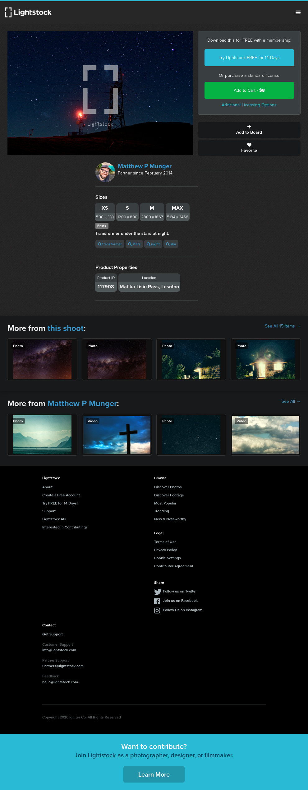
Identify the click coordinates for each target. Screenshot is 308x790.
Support (49, 511)
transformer (110, 244)
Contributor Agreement (173, 566)
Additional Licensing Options (249, 105)
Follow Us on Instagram (182, 609)
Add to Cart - (249, 90)
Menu (298, 12)
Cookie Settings (167, 557)
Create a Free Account (61, 495)
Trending (161, 511)
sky (171, 244)
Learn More (154, 774)
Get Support (52, 634)
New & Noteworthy (170, 519)
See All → (291, 401)
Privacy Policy (165, 549)
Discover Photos (168, 487)
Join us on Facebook (180, 600)
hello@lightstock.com (60, 682)
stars (134, 244)
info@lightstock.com (59, 650)
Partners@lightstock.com (63, 665)
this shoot (66, 328)
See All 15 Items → (283, 326)
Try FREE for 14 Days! (60, 503)
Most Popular (165, 503)
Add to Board (249, 130)
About (47, 487)
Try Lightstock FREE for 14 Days (249, 57)
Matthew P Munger (145, 166)
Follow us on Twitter (180, 591)
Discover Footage (169, 495)
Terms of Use (165, 541)
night (153, 244)
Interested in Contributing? (65, 527)
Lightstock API (54, 519)
